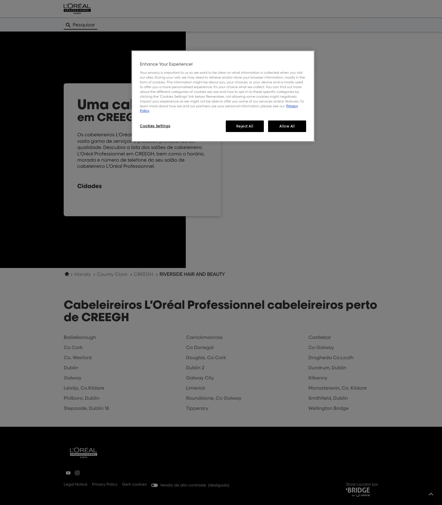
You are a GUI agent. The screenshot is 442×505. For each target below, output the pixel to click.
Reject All (244, 126)
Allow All (287, 126)
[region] (223, 96)
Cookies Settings (155, 126)
